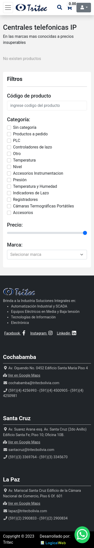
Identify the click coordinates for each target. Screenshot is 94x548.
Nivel (17, 166)
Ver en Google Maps (24, 375)
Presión (20, 179)
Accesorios (23, 212)
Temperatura (24, 160)
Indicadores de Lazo (31, 193)
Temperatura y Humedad (35, 186)
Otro (17, 153)
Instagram (42, 333)
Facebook (15, 333)
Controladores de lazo (32, 147)
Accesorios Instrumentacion (38, 173)
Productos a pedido (30, 134)
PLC (16, 140)
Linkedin (67, 333)
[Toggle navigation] (8, 7)
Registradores (25, 199)
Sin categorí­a (24, 127)
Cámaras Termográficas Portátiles (43, 206)
